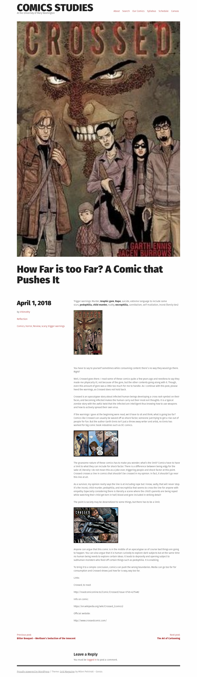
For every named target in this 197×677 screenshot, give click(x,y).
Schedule (164, 11)
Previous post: (58, 636)
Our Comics (138, 11)
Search (126, 11)
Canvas (175, 11)
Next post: (139, 636)
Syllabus (151, 11)
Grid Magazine (67, 671)
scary (44, 326)
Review (36, 326)
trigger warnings (56, 326)
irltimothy (25, 311)
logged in (92, 659)
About (117, 11)
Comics (20, 326)
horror (28, 326)
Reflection (22, 319)
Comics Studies (55, 8)
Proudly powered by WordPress (33, 671)
